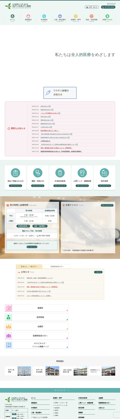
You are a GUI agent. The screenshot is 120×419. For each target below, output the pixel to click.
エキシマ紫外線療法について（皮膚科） (39, 296)
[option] (60, 54)
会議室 (101, 370)
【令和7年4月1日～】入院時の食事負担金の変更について (58, 144)
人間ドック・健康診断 (85, 375)
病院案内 (34, 375)
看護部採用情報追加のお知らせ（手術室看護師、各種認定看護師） (61, 151)
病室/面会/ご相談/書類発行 (40, 396)
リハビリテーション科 (60, 377)
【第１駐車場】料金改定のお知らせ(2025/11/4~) (56, 134)
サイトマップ (111, 3)
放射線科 (57, 380)
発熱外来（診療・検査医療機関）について (40, 278)
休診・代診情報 (58, 393)
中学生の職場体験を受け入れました (38, 291)
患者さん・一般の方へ (29, 266)
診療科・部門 (57, 370)
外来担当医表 (82, 370)
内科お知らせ (45, 106)
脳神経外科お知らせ (47, 123)
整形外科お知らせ (46, 109)
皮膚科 (56, 387)
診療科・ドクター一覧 (60, 375)
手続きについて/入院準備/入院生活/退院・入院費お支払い (40, 392)
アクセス (56, 398)
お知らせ (101, 380)
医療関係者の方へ (57, 266)
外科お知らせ (45, 116)
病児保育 (81, 380)
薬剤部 (56, 382)
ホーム (33, 370)
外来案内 (34, 380)
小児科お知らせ (45, 127)
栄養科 (56, 385)
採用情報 (81, 390)
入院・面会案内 (36, 385)
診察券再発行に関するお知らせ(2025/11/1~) (54, 137)
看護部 (80, 385)
